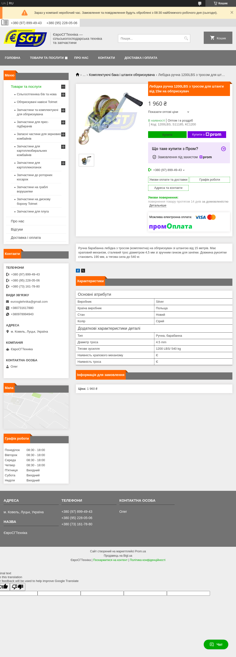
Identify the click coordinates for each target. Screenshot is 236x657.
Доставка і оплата (141, 58)
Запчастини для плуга (33, 211)
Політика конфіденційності (147, 560)
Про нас (81, 58)
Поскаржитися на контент (110, 560)
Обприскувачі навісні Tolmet (37, 102)
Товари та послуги (47, 58)
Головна (12, 58)
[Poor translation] (17, 587)
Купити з (206, 134)
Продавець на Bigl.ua (118, 555)
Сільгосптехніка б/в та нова (37, 94)
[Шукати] (186, 38)
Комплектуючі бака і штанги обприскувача (122, 75)
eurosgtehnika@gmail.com (29, 301)
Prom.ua (140, 551)
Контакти (106, 58)
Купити (167, 135)
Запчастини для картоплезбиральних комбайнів (32, 150)
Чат (216, 644)
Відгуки (17, 229)
